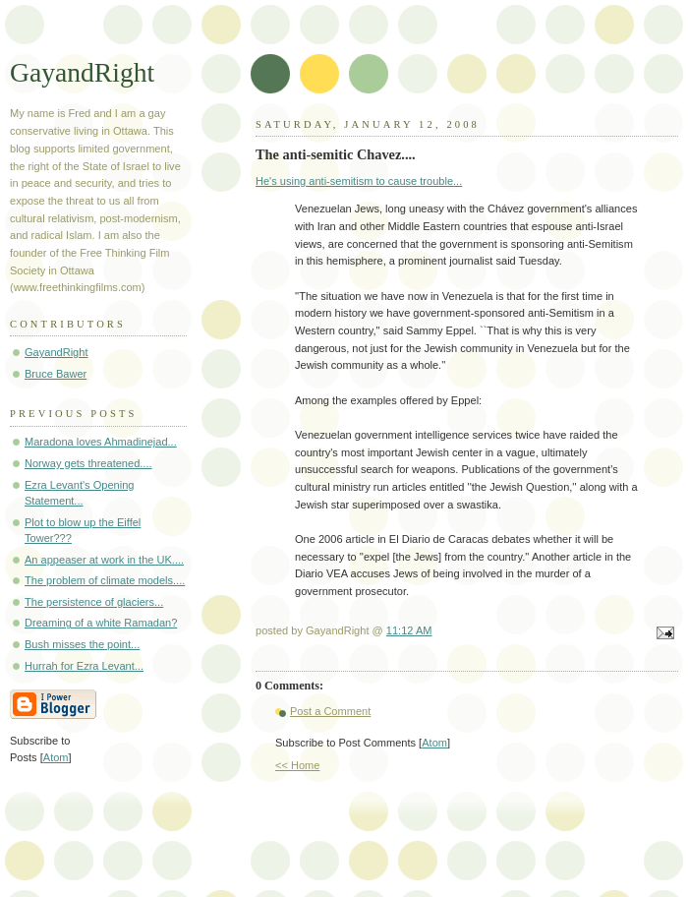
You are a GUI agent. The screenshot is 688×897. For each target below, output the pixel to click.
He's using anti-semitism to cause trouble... (359, 181)
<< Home (297, 765)
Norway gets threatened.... (88, 463)
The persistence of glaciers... (94, 602)
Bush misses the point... (82, 644)
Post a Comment (330, 711)
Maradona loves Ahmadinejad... (101, 442)
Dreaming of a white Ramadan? (101, 622)
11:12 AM (409, 630)
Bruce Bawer (55, 374)
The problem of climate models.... (105, 580)
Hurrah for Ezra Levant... (84, 666)
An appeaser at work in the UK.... (104, 560)
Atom (434, 742)
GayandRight (82, 72)
